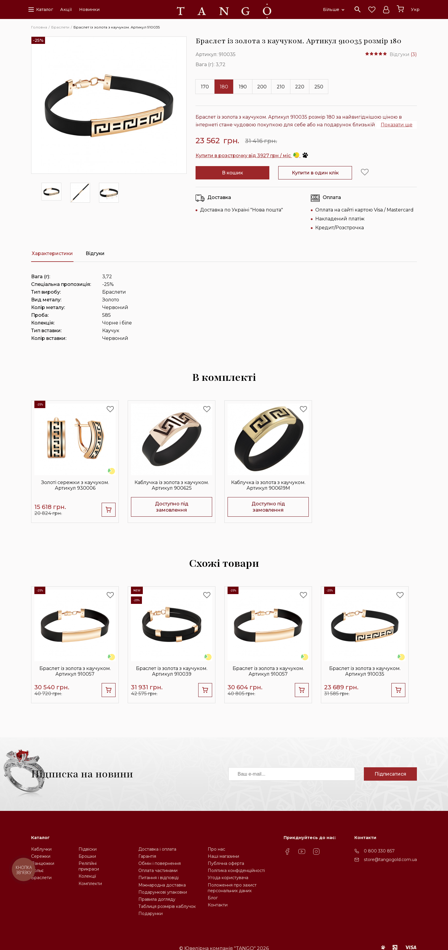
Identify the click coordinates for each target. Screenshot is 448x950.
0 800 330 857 (379, 851)
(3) (414, 54)
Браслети (41, 877)
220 (299, 87)
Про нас (216, 849)
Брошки (87, 856)
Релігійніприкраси (89, 866)
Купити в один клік (315, 173)
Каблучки (41, 849)
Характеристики (52, 253)
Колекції (87, 876)
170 (205, 87)
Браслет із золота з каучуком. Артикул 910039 (171, 671)
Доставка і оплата (157, 849)
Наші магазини (223, 856)
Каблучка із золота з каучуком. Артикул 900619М (268, 485)
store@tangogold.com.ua (390, 859)
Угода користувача (228, 877)
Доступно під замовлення (171, 507)
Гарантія (147, 856)
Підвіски (88, 849)
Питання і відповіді (158, 877)
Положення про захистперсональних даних (232, 887)
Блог (213, 897)
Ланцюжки (42, 863)
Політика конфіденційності (236, 870)
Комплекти (90, 883)
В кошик (232, 173)
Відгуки (95, 253)
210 (281, 87)
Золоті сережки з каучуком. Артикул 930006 (75, 485)
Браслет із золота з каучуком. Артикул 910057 (75, 671)
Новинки (89, 9)
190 (243, 87)
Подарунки (150, 913)
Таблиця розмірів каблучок (167, 906)
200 (262, 87)
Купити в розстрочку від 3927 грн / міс (252, 155)
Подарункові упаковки (162, 892)
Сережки (40, 856)
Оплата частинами (157, 870)
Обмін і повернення (159, 863)
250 (318, 87)
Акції (66, 9)
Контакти (218, 905)
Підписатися (390, 774)
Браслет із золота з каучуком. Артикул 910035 (365, 671)
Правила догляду (156, 899)
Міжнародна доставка (162, 885)
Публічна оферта (226, 863)
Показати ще (396, 125)
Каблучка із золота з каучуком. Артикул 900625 (172, 485)
